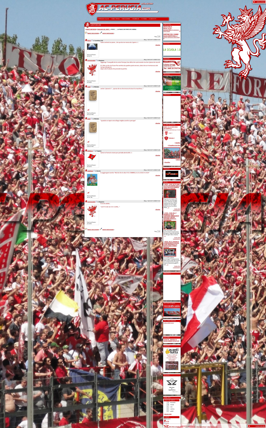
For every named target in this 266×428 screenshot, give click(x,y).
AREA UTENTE (261, 2)
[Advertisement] (169, 108)
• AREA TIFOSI (115, 19)
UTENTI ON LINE (260, 426)
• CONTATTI (152, 19)
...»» (168, 207)
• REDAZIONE (126, 19)
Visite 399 (177, 237)
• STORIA (144, 19)
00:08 (167, 423)
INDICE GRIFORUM (91, 29)
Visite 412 (177, 266)
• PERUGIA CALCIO (103, 19)
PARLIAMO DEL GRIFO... (103, 29)
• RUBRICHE (135, 19)
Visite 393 (177, 209)
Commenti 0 (176, 210)
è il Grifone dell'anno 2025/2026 (171, 36)
